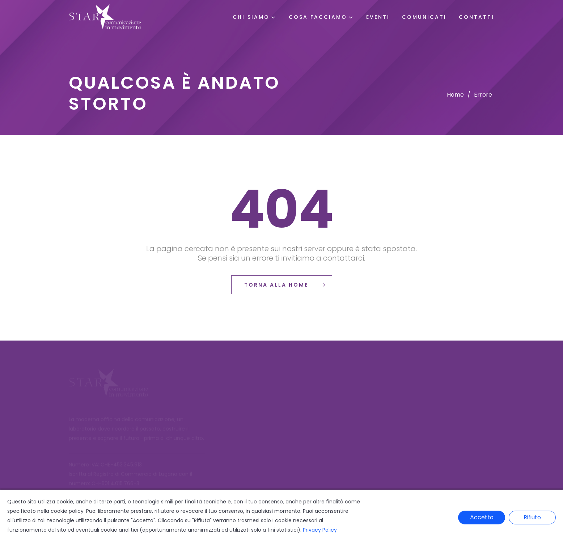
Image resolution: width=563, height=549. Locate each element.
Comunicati (424, 17)
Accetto (482, 517)
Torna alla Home (288, 285)
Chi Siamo (251, 17)
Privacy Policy (320, 529)
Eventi (378, 17)
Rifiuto (532, 517)
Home (455, 94)
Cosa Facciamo (318, 17)
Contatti (476, 17)
